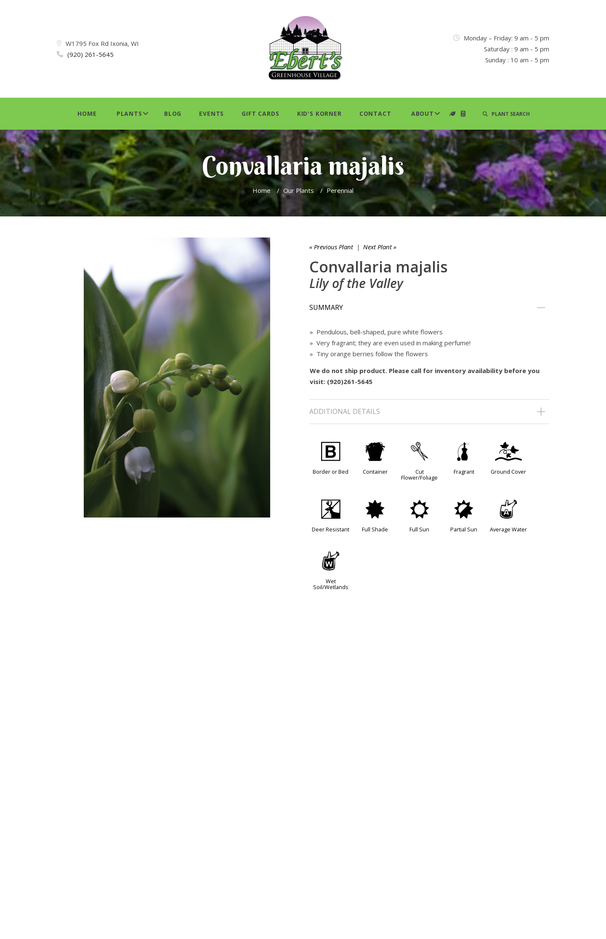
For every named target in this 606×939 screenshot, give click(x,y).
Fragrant (464, 471)
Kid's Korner (319, 113)
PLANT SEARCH (506, 113)
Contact (375, 113)
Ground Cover (508, 471)
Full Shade (375, 529)
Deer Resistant (330, 529)
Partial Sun (463, 529)
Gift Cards (260, 113)
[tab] (429, 308)
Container (375, 471)
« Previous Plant (331, 247)
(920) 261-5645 (90, 54)
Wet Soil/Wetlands (330, 584)
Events (211, 113)
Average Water (508, 529)
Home (86, 113)
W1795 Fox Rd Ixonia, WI (102, 43)
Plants (129, 113)
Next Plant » (379, 247)
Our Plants (298, 190)
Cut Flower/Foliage (419, 474)
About (422, 113)
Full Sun (419, 529)
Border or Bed (330, 471)
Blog (172, 113)
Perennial (340, 190)
